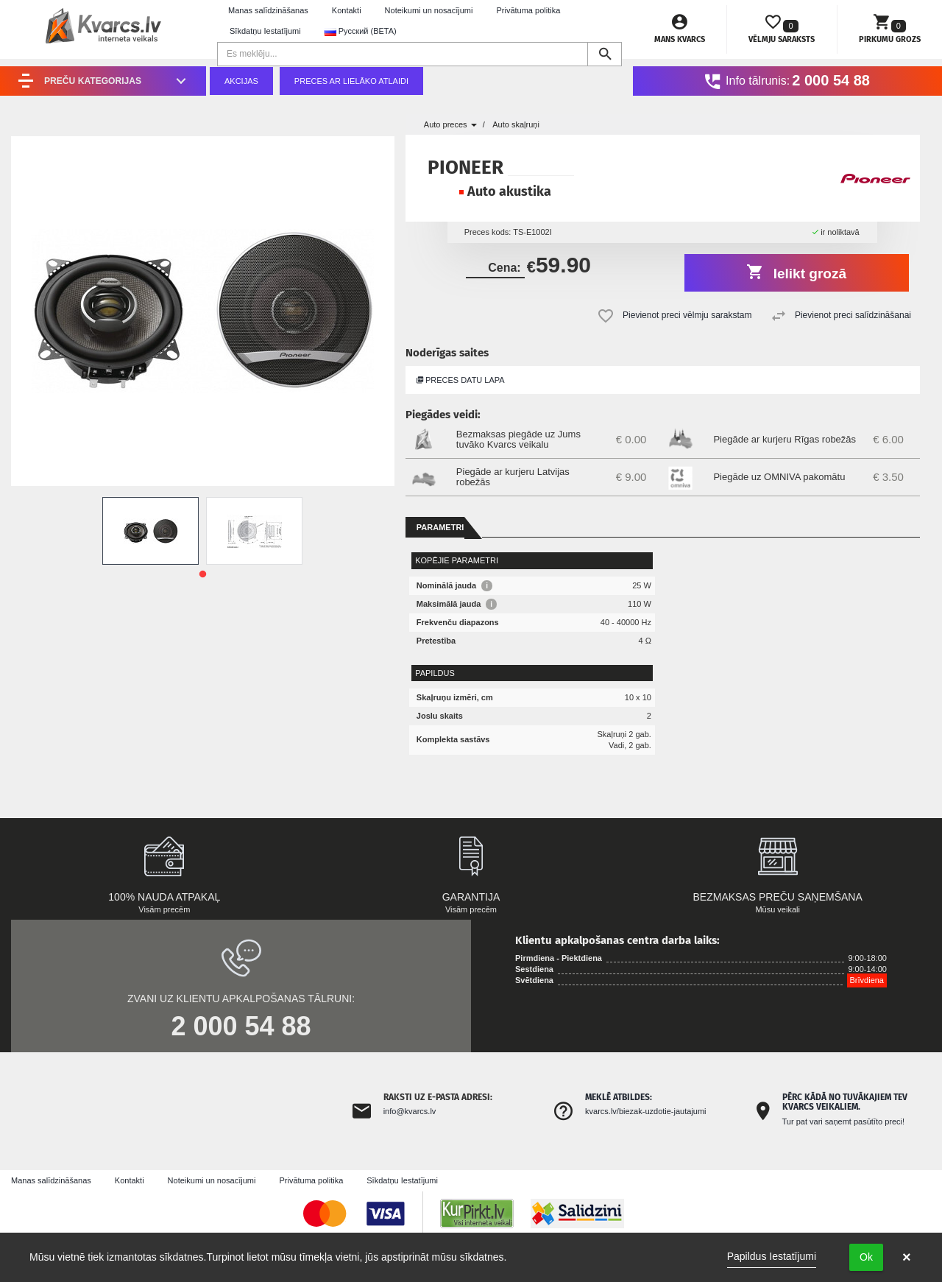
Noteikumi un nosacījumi (429, 10)
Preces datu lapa (461, 380)
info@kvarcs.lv (409, 1111)
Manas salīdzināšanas (268, 10)
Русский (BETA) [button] (361, 31)
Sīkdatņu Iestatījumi (265, 31)
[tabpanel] (150, 531)
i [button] (487, 586)
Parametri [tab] (440, 527)
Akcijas (241, 81)
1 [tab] (202, 574)
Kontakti (346, 10)
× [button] (906, 1257)
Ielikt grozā (796, 272)
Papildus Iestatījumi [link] (771, 1256)
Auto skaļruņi (515, 124)
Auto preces (450, 124)
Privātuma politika (528, 10)
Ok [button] (866, 1257)
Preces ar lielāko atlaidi (351, 81)
